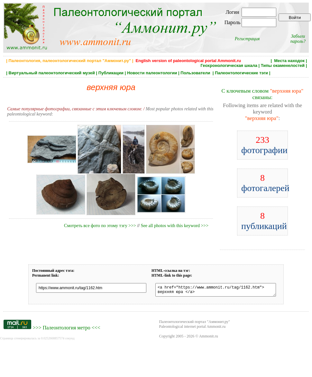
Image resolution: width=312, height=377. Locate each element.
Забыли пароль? (298, 39)
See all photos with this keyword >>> (174, 225)
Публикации (111, 72)
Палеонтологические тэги (241, 72)
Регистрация (247, 38)
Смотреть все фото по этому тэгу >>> (100, 225)
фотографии (264, 145)
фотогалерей (265, 183)
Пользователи (195, 72)
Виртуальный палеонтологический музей (52, 72)
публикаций (264, 221)
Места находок (289, 60)
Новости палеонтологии (152, 72)
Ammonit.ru (208, 338)
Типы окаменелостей (283, 65)
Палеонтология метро (66, 329)
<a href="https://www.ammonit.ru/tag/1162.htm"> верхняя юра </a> (215, 291)
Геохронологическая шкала (228, 65)
